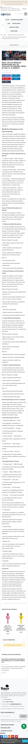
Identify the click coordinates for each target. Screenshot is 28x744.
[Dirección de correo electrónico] (10, 716)
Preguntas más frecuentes (14, 10)
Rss (8, 736)
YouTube (12, 736)
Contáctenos (4, 10)
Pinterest (6, 78)
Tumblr (6, 81)
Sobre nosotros (16, 8)
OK (23, 716)
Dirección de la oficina (6, 8)
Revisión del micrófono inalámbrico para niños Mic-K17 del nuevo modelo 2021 (13, 660)
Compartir (7, 75)
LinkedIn (16, 78)
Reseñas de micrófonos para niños (18, 603)
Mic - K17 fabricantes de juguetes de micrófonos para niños (7, 628)
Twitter (15, 75)
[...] (8, 697)
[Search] (21, 14)
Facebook (1, 736)
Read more (3, 672)
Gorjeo (5, 736)
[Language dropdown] (24, 9)
